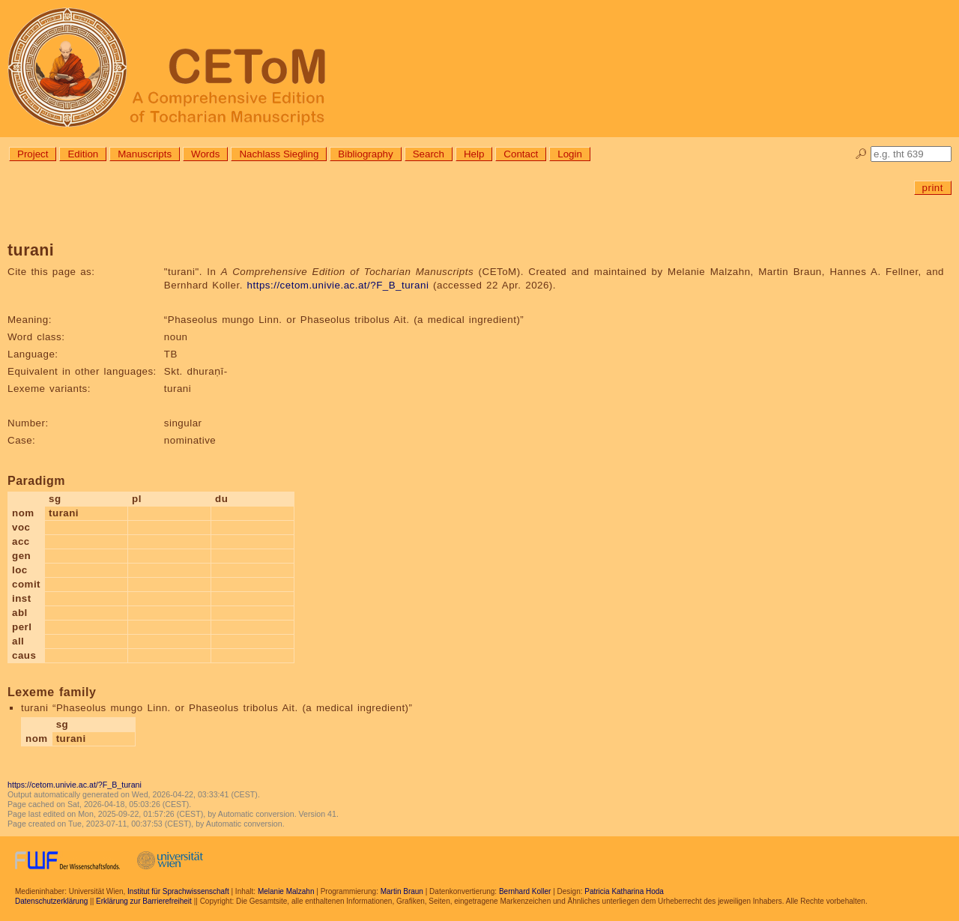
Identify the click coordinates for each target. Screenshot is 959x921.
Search (428, 154)
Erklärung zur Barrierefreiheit (144, 901)
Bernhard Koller (525, 891)
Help (474, 154)
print (932, 187)
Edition (82, 154)
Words (205, 154)
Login (569, 154)
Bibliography (365, 154)
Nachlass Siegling (278, 154)
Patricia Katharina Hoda (624, 891)
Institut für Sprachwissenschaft (178, 891)
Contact (520, 154)
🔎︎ (861, 154)
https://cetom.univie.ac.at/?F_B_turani (338, 285)
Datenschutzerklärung (51, 901)
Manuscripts (145, 154)
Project (32, 154)
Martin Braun (402, 891)
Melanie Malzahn (286, 891)
